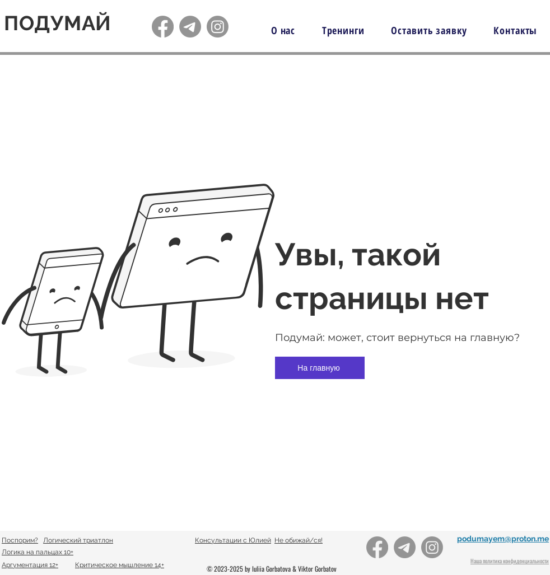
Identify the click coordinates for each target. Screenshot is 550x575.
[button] (343, 30)
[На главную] (320, 368)
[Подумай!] (163, 27)
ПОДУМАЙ (57, 23)
